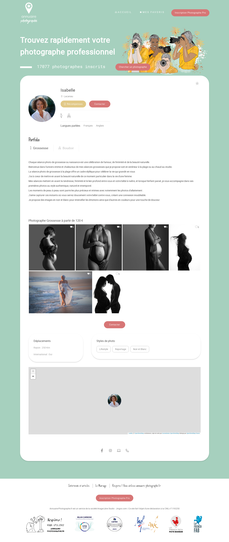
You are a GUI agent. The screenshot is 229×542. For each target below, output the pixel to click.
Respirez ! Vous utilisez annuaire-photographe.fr (136, 485)
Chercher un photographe (133, 66)
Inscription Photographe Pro (190, 12)
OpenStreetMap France (193, 433)
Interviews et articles (79, 485)
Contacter (99, 103)
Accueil (123, 12)
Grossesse (39, 147)
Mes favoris (152, 12)
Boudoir (66, 147)
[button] (114, 400)
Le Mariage (100, 485)
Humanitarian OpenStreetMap (170, 433)
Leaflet (130, 433)
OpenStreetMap (139, 433)
